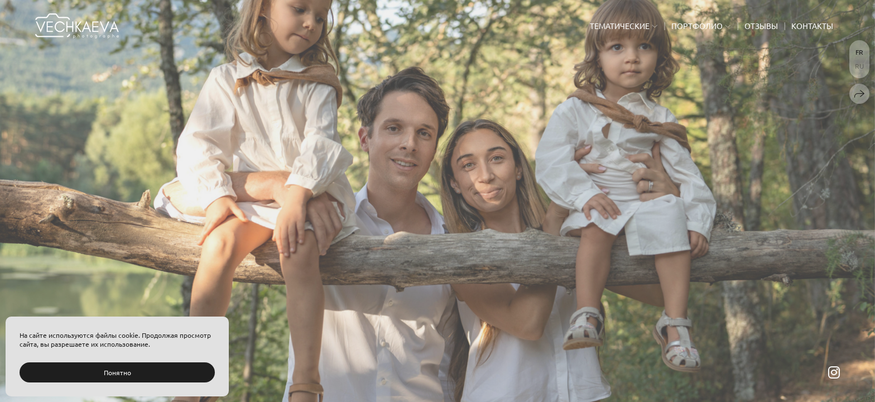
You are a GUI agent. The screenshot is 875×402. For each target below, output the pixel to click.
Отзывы (761, 26)
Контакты (812, 26)
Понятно (117, 372)
